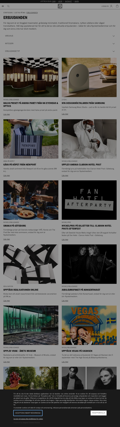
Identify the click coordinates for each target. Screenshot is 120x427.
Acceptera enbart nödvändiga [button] (27, 413)
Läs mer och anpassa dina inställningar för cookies (28, 419)
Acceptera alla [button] (98, 413)
